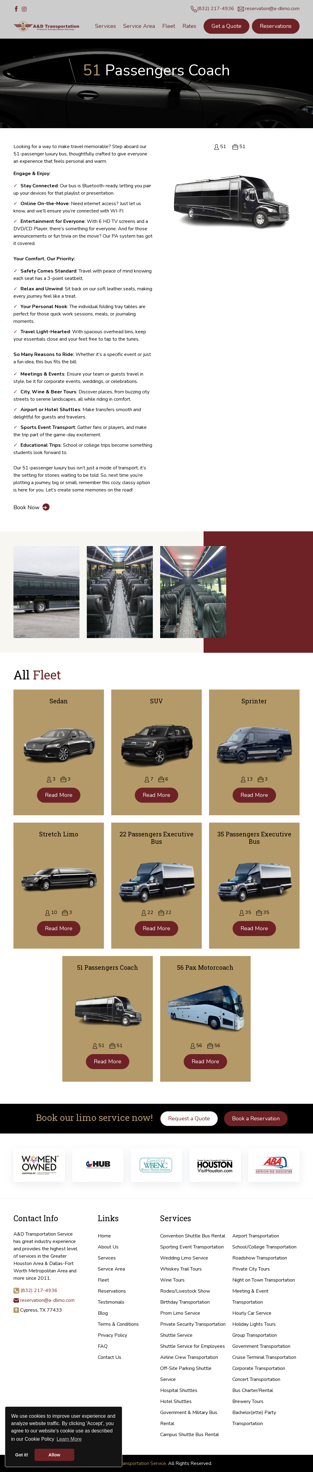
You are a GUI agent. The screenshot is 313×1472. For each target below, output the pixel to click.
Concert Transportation (256, 1379)
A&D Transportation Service (136, 1463)
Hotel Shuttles (176, 1401)
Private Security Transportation (193, 1324)
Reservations (276, 26)
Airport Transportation (255, 1236)
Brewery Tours (247, 1401)
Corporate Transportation (258, 1368)
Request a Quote (189, 1118)
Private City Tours (251, 1269)
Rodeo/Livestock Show (185, 1291)
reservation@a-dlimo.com (272, 8)
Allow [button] (54, 1454)
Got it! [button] (21, 1454)
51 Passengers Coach (107, 967)
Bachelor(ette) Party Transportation (254, 1418)
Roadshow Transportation (259, 1258)
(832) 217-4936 (215, 8)
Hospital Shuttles (178, 1390)
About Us (108, 1247)
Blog (103, 1313)
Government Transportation (261, 1346)
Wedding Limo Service (184, 1258)
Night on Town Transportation (263, 1280)
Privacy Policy (112, 1335)
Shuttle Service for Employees (192, 1346)
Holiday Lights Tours (254, 1324)
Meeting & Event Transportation (250, 1297)
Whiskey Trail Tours (181, 1269)
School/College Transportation (264, 1247)
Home (104, 1236)
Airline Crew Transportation (189, 1357)
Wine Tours (172, 1280)
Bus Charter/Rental (252, 1390)
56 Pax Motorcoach (205, 967)
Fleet (103, 1280)
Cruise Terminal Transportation (264, 1357)
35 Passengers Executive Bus (254, 837)
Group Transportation (254, 1335)
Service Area (111, 1269)
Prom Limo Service (180, 1313)
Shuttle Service (176, 1335)
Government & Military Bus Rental (188, 1418)
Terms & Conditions (118, 1324)
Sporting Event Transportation (192, 1247)
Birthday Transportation (185, 1302)
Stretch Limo (58, 834)
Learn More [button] (69, 1439)
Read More (58, 795)
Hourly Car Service (251, 1313)
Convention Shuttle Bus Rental (192, 1236)
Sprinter (254, 701)
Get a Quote (226, 26)
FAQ (103, 1346)
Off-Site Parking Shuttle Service (186, 1374)
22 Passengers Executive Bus (156, 837)
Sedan (59, 701)
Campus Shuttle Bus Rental (189, 1434)
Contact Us (109, 1357)
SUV (156, 701)
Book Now (31, 507)
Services (107, 1258)
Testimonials (111, 1302)
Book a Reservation (256, 1118)
